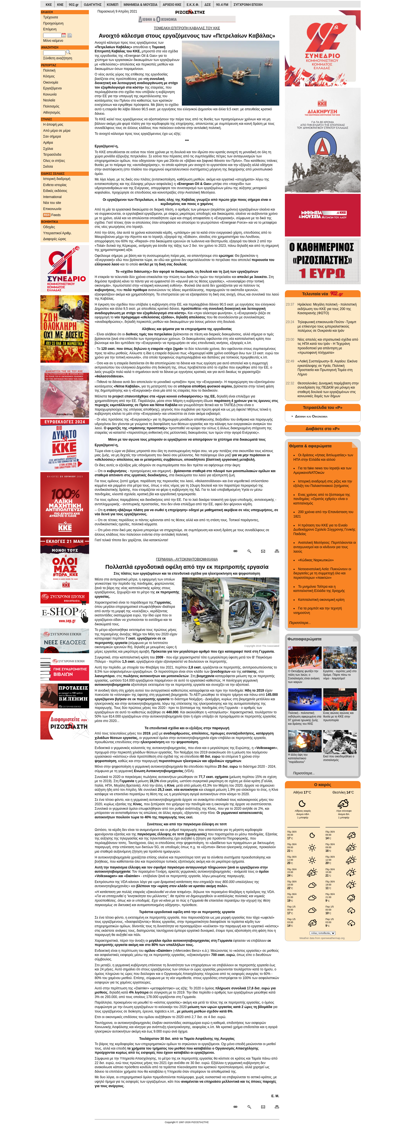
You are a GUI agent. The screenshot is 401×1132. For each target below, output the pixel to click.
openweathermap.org (332, 938)
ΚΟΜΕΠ (112, 5)
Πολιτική (49, 70)
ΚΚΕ (49, 5)
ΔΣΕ (207, 5)
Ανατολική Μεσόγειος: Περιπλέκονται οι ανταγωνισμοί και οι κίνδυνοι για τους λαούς (325, 547)
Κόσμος (49, 76)
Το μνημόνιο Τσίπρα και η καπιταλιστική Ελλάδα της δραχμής (319, 589)
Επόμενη (50, 29)
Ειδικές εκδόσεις (55, 191)
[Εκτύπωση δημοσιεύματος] (274, 551)
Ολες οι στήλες (54, 161)
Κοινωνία (50, 94)
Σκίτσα (48, 167)
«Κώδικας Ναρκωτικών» (316, 560)
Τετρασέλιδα (52, 155)
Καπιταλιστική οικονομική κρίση (321, 600)
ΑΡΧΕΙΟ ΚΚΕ (172, 5)
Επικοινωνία (52, 209)
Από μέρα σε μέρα (56, 131)
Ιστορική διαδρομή (56, 179)
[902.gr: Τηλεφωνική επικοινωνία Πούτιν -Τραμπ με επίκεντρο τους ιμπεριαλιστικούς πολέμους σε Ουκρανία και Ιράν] (290, 322)
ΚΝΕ (60, 5)
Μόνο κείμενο (53, 41)
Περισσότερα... (300, 623)
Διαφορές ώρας (54, 239)
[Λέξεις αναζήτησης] (54, 52)
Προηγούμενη (53, 23)
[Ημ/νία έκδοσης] (52, 35)
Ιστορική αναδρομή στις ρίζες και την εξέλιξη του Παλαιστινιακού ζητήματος (323, 483)
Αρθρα (48, 143)
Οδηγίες (49, 227)
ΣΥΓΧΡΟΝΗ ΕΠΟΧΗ (248, 5)
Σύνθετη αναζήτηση (57, 58)
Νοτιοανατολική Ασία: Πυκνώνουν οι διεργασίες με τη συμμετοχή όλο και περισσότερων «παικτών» (322, 573)
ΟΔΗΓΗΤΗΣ (92, 5)
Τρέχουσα (50, 17)
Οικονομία (50, 82)
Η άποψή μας (53, 124)
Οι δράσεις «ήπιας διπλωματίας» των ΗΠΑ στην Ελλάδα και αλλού (323, 457)
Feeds (52, 215)
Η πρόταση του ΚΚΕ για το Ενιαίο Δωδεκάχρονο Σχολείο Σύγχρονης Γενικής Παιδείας (325, 529)
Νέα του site (52, 203)
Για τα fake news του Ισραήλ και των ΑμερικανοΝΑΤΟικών (323, 470)
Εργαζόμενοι (52, 88)
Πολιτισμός (51, 106)
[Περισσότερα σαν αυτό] (249, 551)
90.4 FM (222, 5)
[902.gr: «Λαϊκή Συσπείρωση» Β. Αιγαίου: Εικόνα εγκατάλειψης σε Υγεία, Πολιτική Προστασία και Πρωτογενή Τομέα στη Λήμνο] (290, 361)
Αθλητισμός (51, 112)
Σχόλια (48, 149)
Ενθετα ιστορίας (55, 185)
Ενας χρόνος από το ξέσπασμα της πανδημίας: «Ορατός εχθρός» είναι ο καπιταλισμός (322, 499)
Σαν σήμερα (52, 136)
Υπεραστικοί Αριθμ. (57, 233)
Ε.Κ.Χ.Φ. (193, 5)
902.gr (74, 5)
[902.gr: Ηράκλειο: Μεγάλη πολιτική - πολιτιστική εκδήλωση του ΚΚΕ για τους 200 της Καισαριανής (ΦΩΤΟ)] (290, 304)
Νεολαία (49, 100)
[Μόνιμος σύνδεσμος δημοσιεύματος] (237, 551)
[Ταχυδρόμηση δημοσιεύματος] (263, 551)
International (52, 197)
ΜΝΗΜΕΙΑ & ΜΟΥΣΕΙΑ (140, 5)
